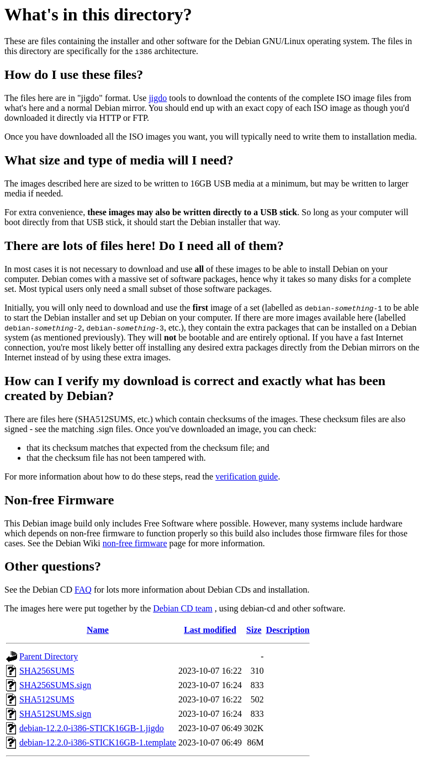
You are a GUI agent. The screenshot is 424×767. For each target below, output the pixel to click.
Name (98, 630)
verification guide (246, 476)
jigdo (158, 98)
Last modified (210, 630)
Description (288, 630)
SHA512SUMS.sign (55, 713)
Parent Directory (48, 656)
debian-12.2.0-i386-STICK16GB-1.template (97, 742)
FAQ (83, 589)
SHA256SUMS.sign (55, 685)
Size (254, 630)
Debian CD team (183, 608)
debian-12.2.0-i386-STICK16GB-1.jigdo (91, 728)
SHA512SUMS (47, 699)
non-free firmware (135, 543)
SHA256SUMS (47, 670)
